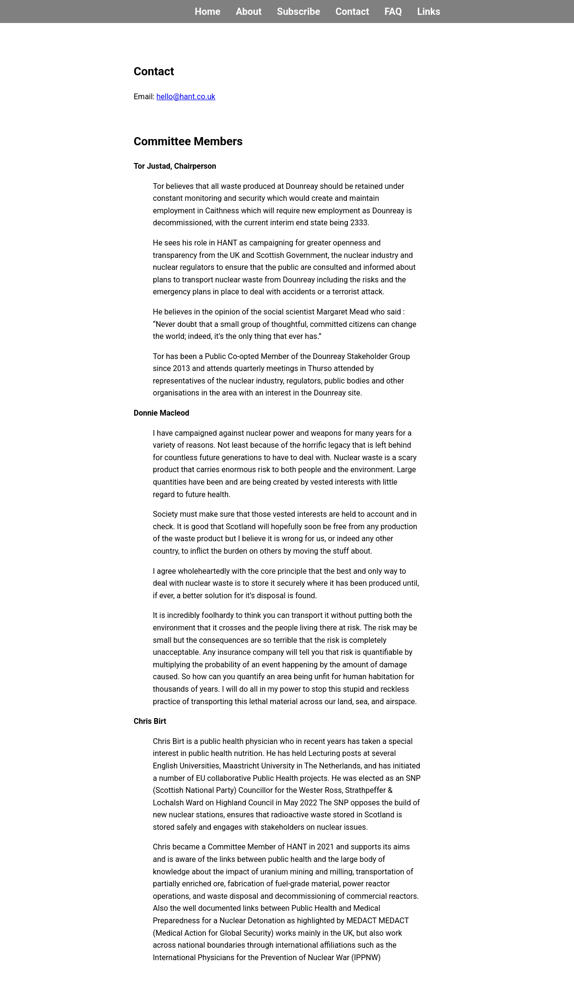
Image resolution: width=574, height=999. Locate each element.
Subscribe (298, 11)
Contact (352, 11)
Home (208, 11)
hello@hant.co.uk (185, 96)
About (249, 11)
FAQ (393, 11)
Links (428, 11)
